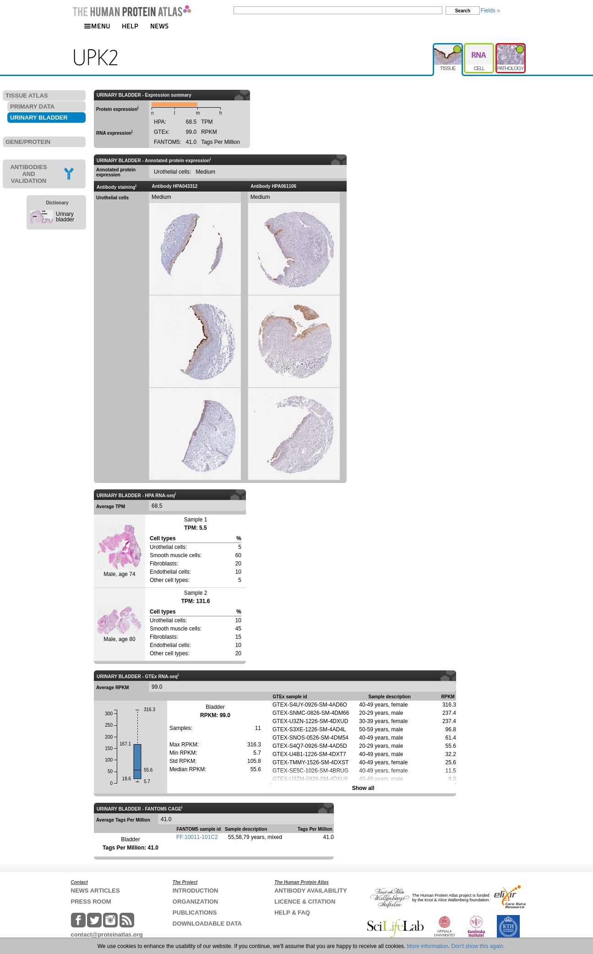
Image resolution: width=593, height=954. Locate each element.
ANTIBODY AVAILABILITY (310, 890)
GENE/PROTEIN (27, 141)
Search (462, 10)
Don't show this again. (478, 946)
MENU (97, 26)
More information (427, 946)
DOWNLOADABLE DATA (207, 923)
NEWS (159, 26)
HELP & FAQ (292, 912)
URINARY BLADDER (39, 117)
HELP (130, 26)
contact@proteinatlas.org (107, 934)
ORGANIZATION (195, 901)
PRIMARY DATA (32, 106)
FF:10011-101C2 (197, 837)
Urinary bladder (65, 217)
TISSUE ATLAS (26, 95)
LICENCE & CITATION (304, 901)
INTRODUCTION (195, 890)
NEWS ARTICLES (95, 890)
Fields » (490, 10)
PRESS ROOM (91, 901)
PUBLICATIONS (195, 912)
